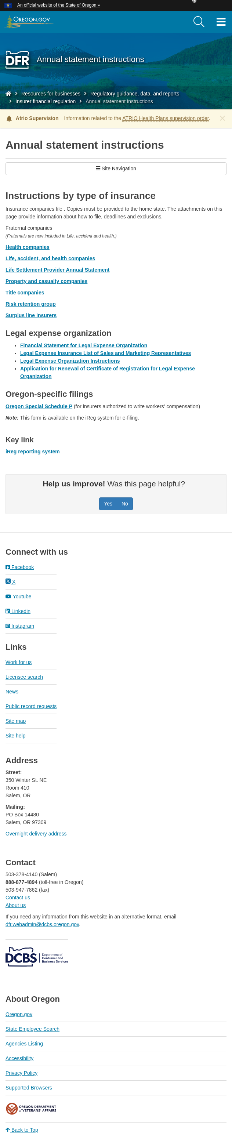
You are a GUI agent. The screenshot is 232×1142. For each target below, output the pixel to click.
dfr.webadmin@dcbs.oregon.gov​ (42, 924)
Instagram (20, 626)
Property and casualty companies (46, 281)
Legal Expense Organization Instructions (70, 361)
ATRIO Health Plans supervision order (165, 118)
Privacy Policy (21, 1073)
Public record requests (31, 706)
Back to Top (22, 1130)
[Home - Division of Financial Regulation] (8, 94)
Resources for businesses (50, 94)
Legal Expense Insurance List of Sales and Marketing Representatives (105, 353)
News (12, 692)
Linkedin (18, 611)
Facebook (20, 567)
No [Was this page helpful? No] (125, 504)
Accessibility (19, 1058)
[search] (199, 22)
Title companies (25, 293)
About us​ (16, 905)
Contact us (18, 897)
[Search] (199, 22)
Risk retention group (31, 304)
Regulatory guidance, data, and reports (134, 94)
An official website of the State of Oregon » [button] (58, 5)
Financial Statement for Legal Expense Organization (83, 345)
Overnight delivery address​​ (36, 834)
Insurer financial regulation (45, 101)
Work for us (19, 662)
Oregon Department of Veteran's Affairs (31, 1108)
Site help (15, 736)
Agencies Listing (24, 1044)
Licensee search (24, 677)
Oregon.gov (19, 1014)
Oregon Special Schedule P (39, 406)
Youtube (19, 596)
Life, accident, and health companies (50, 258)
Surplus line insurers (31, 315)
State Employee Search (32, 1029)
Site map (16, 721)
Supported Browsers (29, 1088)
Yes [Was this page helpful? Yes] (108, 504)
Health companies (28, 247)
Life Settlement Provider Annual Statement (57, 270)
